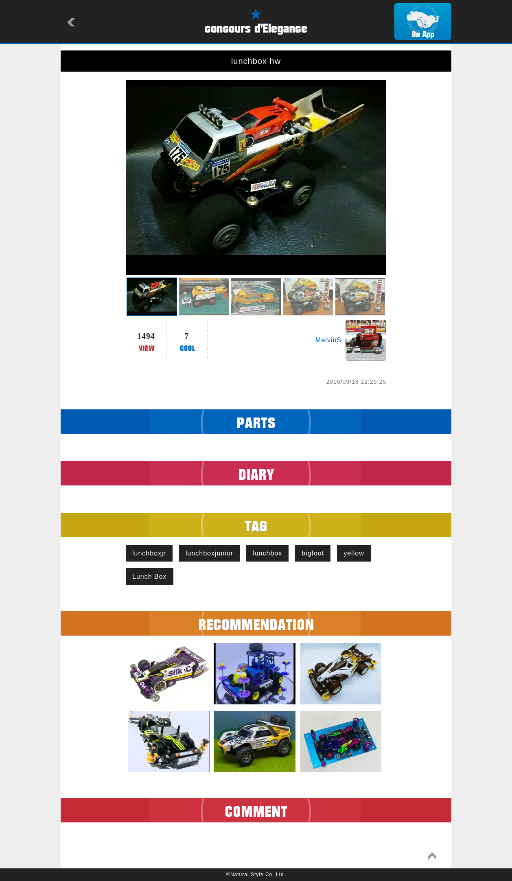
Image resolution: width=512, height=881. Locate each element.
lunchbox (267, 553)
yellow (354, 553)
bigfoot (313, 553)
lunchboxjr (149, 553)
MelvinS (328, 340)
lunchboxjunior (209, 553)
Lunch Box (149, 576)
